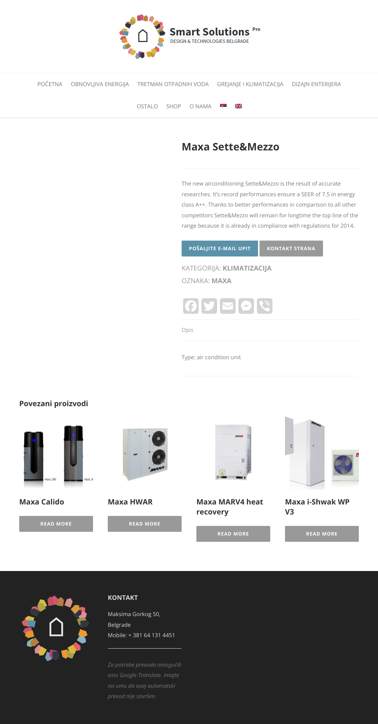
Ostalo (147, 106)
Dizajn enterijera (316, 84)
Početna (49, 84)
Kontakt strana (291, 248)
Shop (173, 106)
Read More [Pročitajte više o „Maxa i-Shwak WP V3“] (321, 533)
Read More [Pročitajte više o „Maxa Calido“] (56, 523)
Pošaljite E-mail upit (220, 248)
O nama (200, 106)
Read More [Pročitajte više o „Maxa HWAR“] (144, 523)
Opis (187, 330)
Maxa (221, 280)
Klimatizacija (247, 268)
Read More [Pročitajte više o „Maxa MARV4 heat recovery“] (233, 533)
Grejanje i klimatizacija (250, 84)
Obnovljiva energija (100, 84)
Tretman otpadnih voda (173, 84)
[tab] (187, 330)
